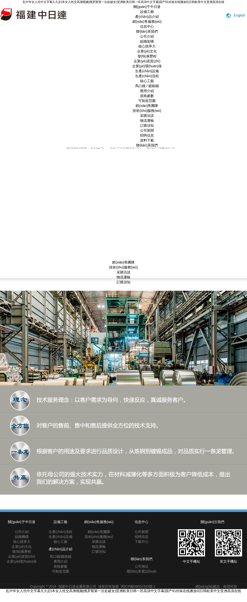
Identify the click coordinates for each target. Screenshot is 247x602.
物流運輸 (147, 120)
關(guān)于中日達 (147, 7)
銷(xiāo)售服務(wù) (147, 22)
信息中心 (147, 26)
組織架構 (147, 41)
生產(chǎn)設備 (147, 71)
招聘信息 (147, 135)
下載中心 (141, 542)
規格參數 (147, 96)
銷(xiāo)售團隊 (147, 106)
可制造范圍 (147, 101)
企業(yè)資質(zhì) (147, 61)
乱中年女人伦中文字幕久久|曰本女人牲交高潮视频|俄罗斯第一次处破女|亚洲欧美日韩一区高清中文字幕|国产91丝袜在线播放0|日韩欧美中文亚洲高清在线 (123, 2)
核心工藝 (147, 81)
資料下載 (147, 140)
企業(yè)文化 (147, 51)
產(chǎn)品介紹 (147, 17)
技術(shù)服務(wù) (147, 111)
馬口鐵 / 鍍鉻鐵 (147, 86)
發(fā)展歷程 (147, 56)
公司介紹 (147, 36)
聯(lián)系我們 (147, 31)
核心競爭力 (147, 46)
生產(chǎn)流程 (147, 76)
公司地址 (141, 566)
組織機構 (22, 537)
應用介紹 (147, 91)
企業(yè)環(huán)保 (147, 66)
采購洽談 (147, 116)
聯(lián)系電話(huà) (141, 571)
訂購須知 (147, 125)
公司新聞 (147, 130)
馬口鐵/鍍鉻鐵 (60, 556)
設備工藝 (147, 12)
